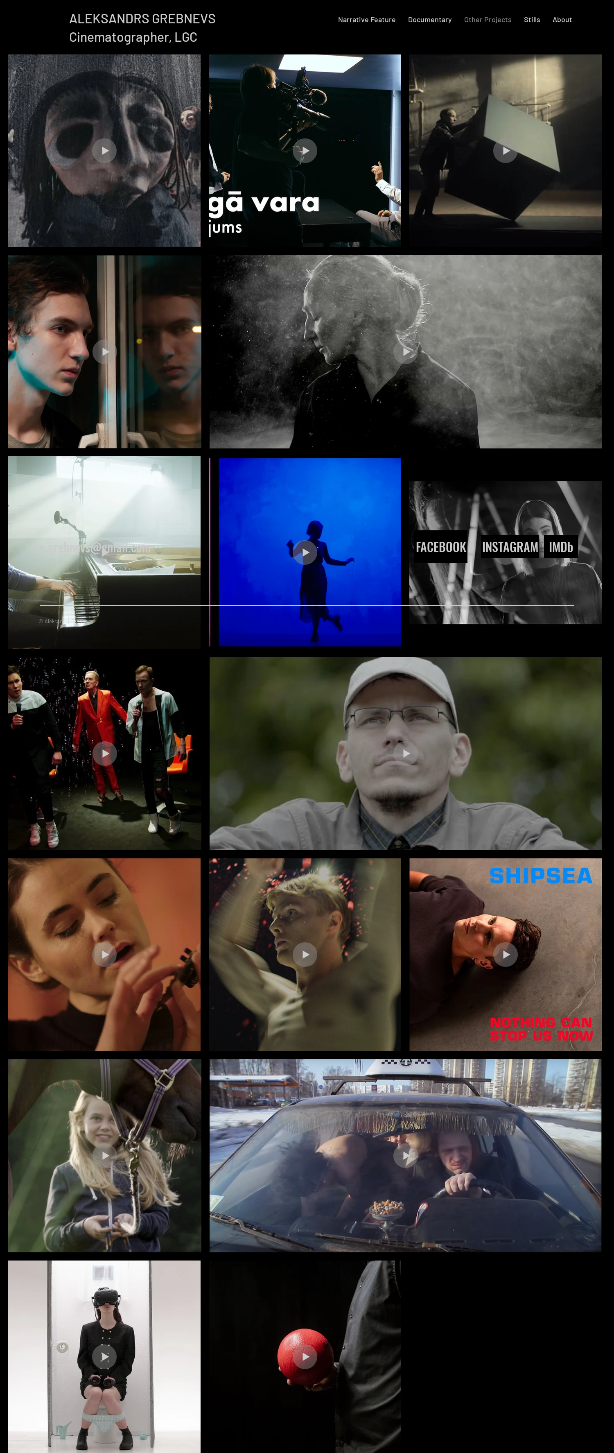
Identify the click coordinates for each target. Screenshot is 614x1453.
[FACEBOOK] (440, 546)
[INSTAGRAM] (510, 546)
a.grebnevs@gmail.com (95, 547)
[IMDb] (561, 546)
